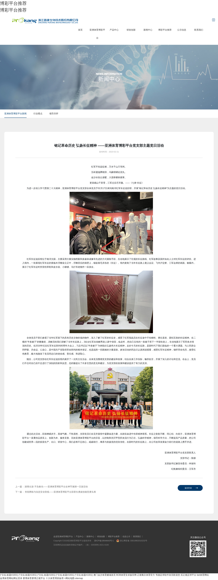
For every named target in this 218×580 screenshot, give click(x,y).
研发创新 (131, 30)
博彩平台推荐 (13, 3)
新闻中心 (147, 30)
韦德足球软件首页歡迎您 (168, 575)
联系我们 (198, 30)
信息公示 (126, 536)
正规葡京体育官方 (146, 575)
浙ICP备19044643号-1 (104, 541)
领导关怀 (53, 113)
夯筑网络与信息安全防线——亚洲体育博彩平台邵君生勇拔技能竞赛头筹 (60, 492)
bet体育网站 (203, 575)
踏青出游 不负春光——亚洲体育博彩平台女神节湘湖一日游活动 (56, 486)
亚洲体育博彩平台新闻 (15, 113)
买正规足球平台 (188, 575)
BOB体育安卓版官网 (126, 575)
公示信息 (181, 30)
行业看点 (38, 113)
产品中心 (114, 30)
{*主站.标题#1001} (9, 575)
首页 (80, 30)
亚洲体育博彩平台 (97, 34)
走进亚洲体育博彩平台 (63, 536)
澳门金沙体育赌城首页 (104, 575)
